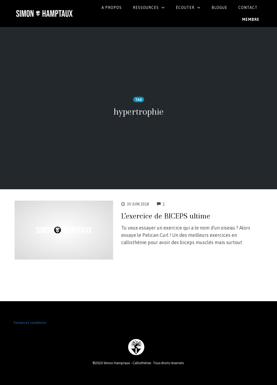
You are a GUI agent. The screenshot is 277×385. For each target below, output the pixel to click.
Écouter (185, 7)
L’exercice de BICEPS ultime (165, 215)
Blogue (219, 7)
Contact (248, 7)
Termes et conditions (29, 323)
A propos (111, 7)
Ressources (146, 7)
